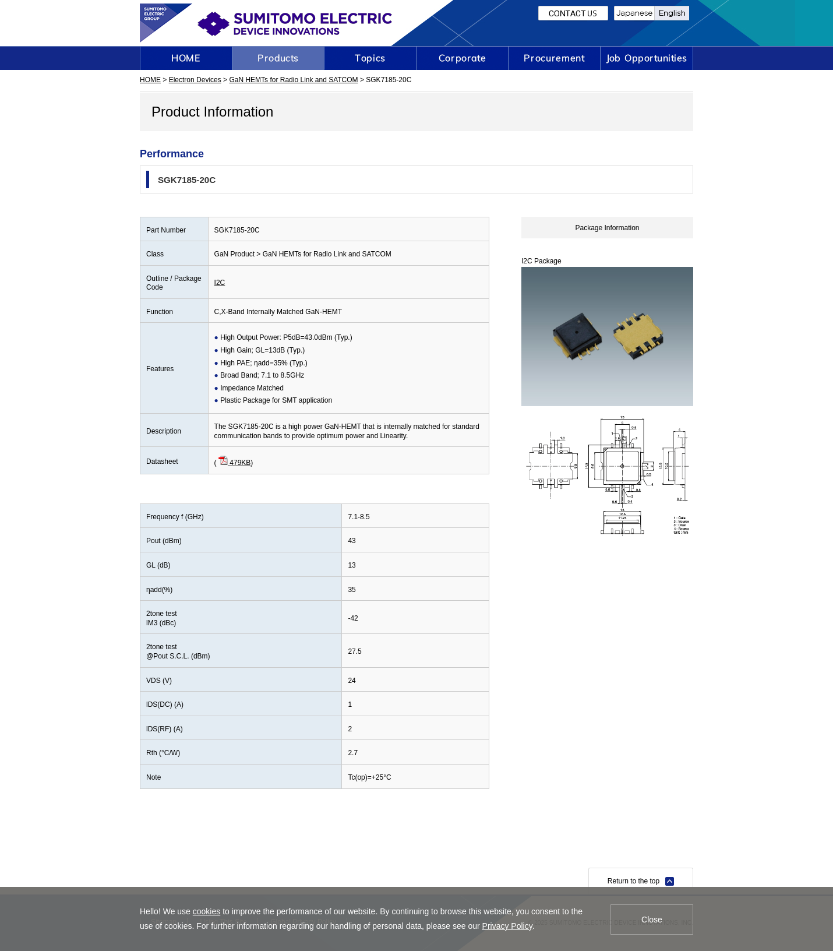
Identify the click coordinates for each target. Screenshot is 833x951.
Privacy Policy (507, 926)
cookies (206, 911)
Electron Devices (195, 80)
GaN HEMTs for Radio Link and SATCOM (293, 80)
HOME (150, 80)
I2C (219, 283)
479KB (234, 463)
